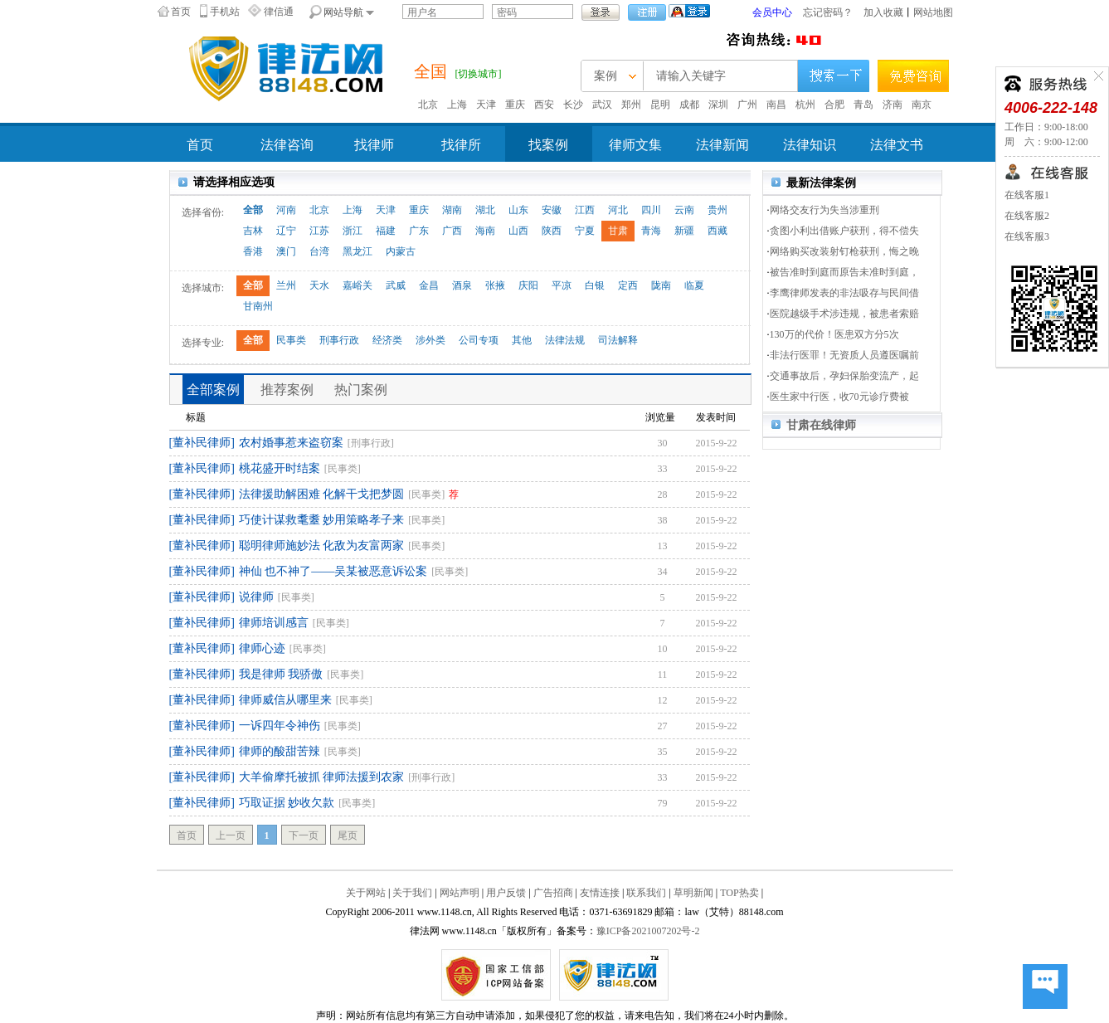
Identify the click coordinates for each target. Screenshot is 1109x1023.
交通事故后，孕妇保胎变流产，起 (844, 376)
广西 (452, 230)
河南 (286, 210)
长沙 (573, 104)
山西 (518, 230)
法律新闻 (722, 145)
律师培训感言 (274, 622)
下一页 (304, 835)
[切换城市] (478, 74)
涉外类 (430, 340)
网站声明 (459, 893)
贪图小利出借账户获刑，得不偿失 (844, 230)
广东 (419, 230)
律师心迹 (262, 648)
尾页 (348, 835)
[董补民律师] (202, 442)
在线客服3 (1026, 236)
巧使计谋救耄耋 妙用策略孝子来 (322, 520)
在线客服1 (1026, 195)
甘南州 (258, 306)
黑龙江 (357, 251)
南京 (921, 104)
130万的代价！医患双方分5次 (834, 334)
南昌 (776, 104)
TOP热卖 (739, 893)
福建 (386, 230)
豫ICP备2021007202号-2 (648, 931)
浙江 (352, 230)
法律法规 (565, 340)
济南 (892, 104)
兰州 (286, 285)
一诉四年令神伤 (279, 725)
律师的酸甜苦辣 (279, 751)
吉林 (253, 230)
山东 (518, 210)
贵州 (717, 210)
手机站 (225, 11)
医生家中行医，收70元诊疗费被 (839, 396)
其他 (522, 340)
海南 (485, 230)
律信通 (279, 11)
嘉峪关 (357, 285)
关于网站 (366, 893)
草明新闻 (693, 893)
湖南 (452, 210)
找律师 (374, 145)
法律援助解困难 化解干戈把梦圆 (322, 494)
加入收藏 (883, 12)
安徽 (552, 210)
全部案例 (213, 389)
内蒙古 (401, 251)
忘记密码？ (828, 12)
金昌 (429, 285)
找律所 (461, 145)
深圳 (718, 104)
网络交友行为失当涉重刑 (824, 210)
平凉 (562, 285)
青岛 (863, 104)
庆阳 (528, 285)
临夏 (694, 285)
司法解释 (618, 340)
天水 (319, 285)
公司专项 (479, 340)
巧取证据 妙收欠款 (287, 802)
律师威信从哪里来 (285, 700)
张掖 (495, 285)
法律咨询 (287, 145)
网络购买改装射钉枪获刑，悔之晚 (844, 251)
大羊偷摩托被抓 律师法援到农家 (322, 777)
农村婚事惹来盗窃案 (291, 442)
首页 (181, 11)
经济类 (387, 340)
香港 (253, 251)
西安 (544, 104)
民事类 (291, 340)
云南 (684, 210)
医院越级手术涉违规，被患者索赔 (844, 313)
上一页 (231, 835)
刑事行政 (339, 340)
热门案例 (360, 389)
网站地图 (933, 12)
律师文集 (635, 145)
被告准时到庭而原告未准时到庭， (844, 272)
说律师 (256, 597)
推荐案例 (287, 389)
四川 (651, 210)
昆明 (660, 104)
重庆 (515, 104)
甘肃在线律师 (821, 425)
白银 (595, 285)
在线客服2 (1026, 216)
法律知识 (809, 145)
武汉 (602, 104)
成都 (689, 104)
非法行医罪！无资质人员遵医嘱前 (844, 355)
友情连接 (600, 893)
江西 (585, 210)
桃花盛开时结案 (279, 468)
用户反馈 (506, 893)
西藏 (717, 230)
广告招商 (553, 893)
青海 (651, 230)
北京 (428, 104)
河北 (618, 210)
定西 (628, 285)
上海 (457, 104)
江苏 (319, 230)
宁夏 (585, 230)
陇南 (661, 285)
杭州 (805, 104)
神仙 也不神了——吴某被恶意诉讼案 (333, 571)
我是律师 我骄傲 (281, 674)
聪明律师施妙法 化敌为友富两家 (322, 545)
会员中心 (772, 12)
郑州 (631, 104)
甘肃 (618, 230)
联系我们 (646, 893)
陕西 (552, 230)
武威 (396, 285)
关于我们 (412, 893)
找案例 (548, 145)
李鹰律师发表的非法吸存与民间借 (844, 293)
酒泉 (462, 285)
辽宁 (286, 230)
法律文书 (896, 145)
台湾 (319, 251)
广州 (747, 104)
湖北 (485, 210)
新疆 (684, 230)
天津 (486, 104)
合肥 (834, 104)
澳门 (286, 251)
